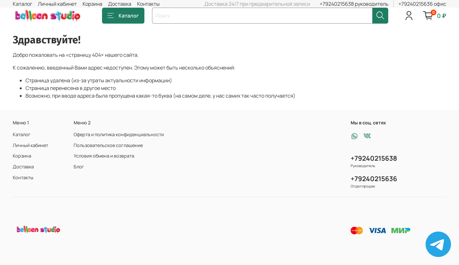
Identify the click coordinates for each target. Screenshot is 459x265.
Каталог (22, 3)
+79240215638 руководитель (354, 3)
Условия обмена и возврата (104, 156)
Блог (79, 167)
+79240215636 (374, 178)
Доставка (119, 3)
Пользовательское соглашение (108, 145)
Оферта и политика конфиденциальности (119, 134)
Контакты (148, 3)
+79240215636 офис (422, 3)
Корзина (92, 3)
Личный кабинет (57, 3)
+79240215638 (374, 158)
